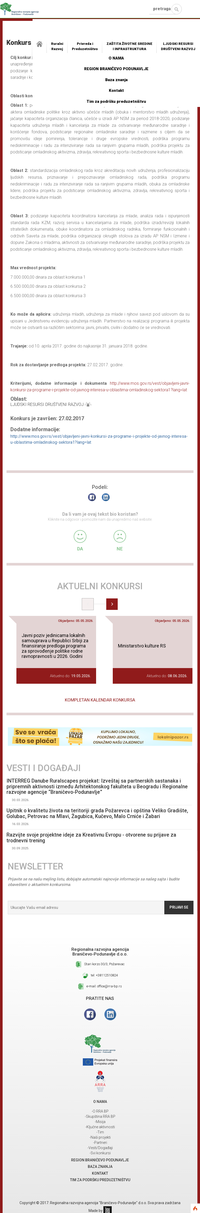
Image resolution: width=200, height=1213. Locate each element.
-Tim (100, 1132)
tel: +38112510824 (104, 975)
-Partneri (100, 1143)
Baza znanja (116, 79)
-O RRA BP (100, 1111)
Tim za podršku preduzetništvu (116, 101)
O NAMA (116, 58)
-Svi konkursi (100, 1153)
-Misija (100, 1122)
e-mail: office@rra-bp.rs (104, 986)
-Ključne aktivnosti (100, 1127)
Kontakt (116, 90)
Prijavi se (178, 907)
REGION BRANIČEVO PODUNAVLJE (116, 69)
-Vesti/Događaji (100, 1148)
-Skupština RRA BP (100, 1117)
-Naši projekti (100, 1138)
